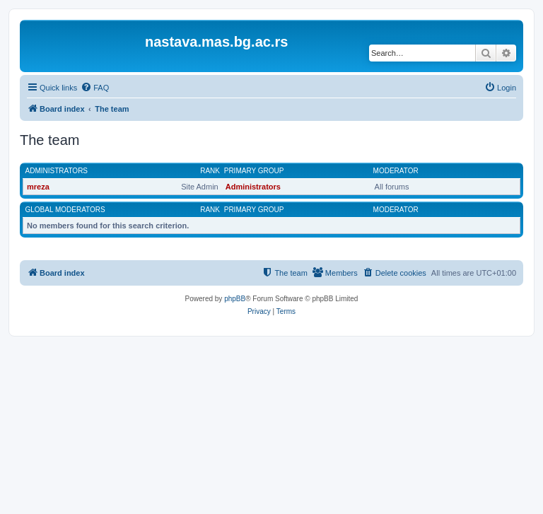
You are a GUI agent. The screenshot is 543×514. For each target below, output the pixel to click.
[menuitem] (95, 87)
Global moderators (65, 210)
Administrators (56, 171)
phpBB (234, 299)
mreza (38, 186)
